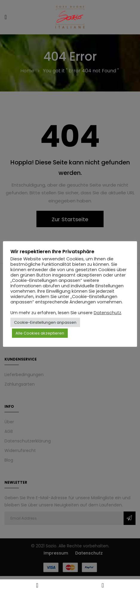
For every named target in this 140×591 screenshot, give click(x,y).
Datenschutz (107, 313)
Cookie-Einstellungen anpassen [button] (45, 322)
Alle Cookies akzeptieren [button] (40, 333)
